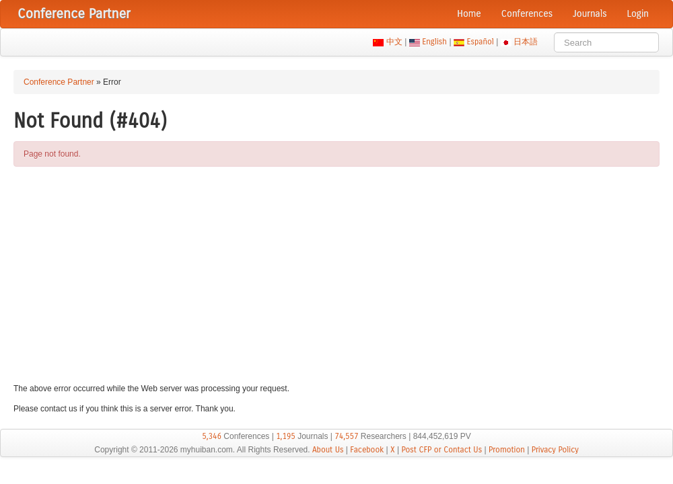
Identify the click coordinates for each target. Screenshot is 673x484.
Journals (589, 13)
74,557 (346, 436)
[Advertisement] (336, 274)
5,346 (211, 436)
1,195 (285, 436)
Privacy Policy (555, 449)
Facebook (367, 449)
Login (638, 13)
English (435, 41)
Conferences (527, 13)
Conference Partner (59, 82)
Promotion (507, 449)
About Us (328, 449)
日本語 (525, 41)
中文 (394, 41)
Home (469, 13)
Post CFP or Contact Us (441, 449)
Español (480, 41)
